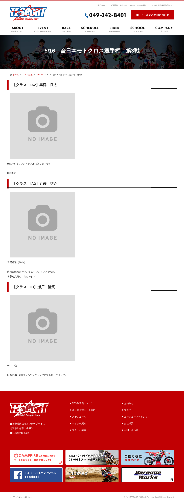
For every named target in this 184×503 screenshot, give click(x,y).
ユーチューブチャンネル (137, 416)
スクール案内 (79, 430)
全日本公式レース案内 (84, 410)
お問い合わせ (131, 430)
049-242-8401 (22, 433)
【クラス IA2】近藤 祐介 (34, 183)
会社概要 (128, 423)
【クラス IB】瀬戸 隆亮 (33, 287)
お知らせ (128, 403)
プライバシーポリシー (22, 497)
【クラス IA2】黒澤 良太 (34, 85)
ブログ (127, 410)
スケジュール (79, 416)
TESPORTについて (82, 403)
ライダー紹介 (79, 423)
